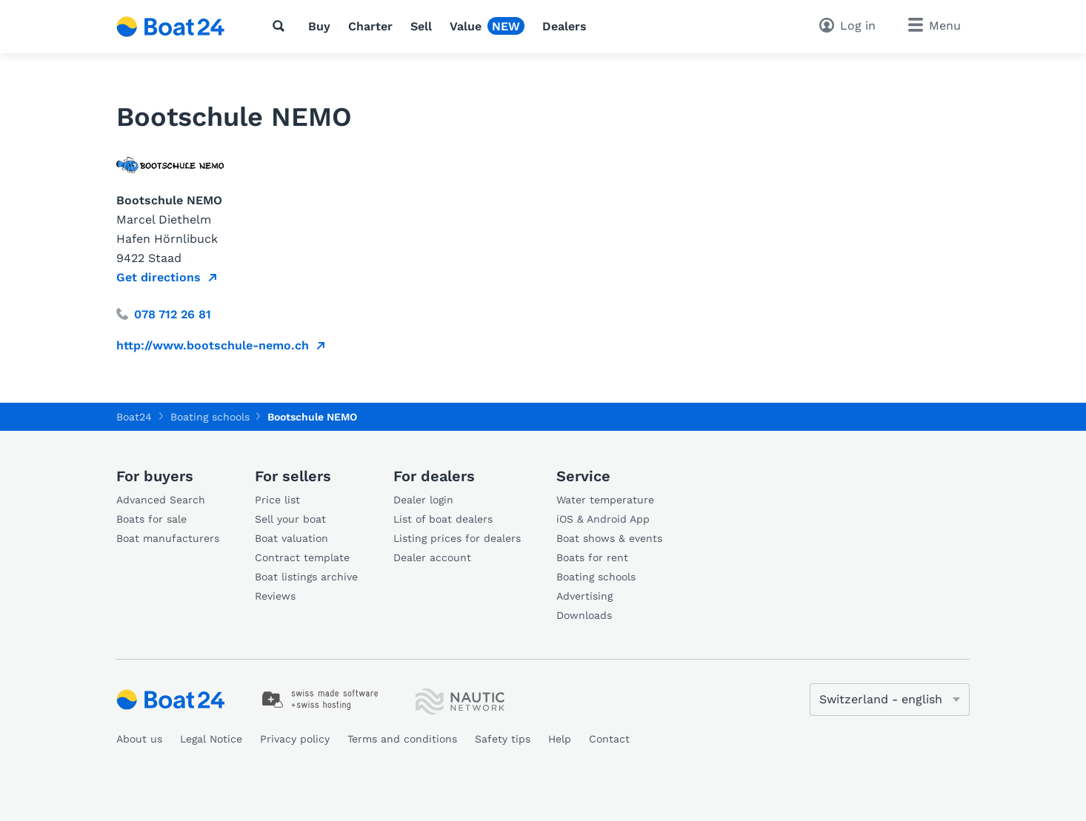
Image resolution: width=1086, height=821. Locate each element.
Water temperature (605, 500)
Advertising (584, 596)
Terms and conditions (402, 739)
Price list (277, 500)
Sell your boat (290, 519)
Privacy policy (295, 739)
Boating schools (596, 577)
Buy (319, 26)
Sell (421, 26)
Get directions (158, 277)
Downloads (584, 615)
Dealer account (432, 557)
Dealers (564, 26)
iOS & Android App (603, 519)
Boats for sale (151, 519)
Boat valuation (291, 538)
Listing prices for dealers (457, 538)
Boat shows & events (609, 538)
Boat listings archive (306, 577)
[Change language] (890, 699)
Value (466, 26)
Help (559, 739)
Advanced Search (160, 500)
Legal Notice (211, 739)
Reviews (275, 596)
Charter (370, 26)
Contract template (302, 557)
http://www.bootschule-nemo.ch (212, 345)
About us (139, 739)
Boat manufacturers (167, 538)
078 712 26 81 (163, 314)
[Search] (281, 26)
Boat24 (134, 417)
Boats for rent (592, 557)
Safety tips (502, 739)
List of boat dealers (443, 519)
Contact (609, 739)
